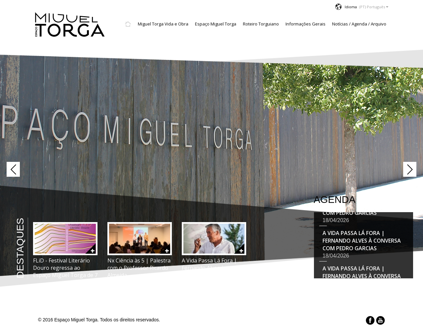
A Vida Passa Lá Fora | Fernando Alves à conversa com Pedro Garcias (362, 241)
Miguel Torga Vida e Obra (163, 24)
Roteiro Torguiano (261, 24)
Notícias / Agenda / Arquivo (359, 24)
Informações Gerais (306, 24)
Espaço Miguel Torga (215, 24)
